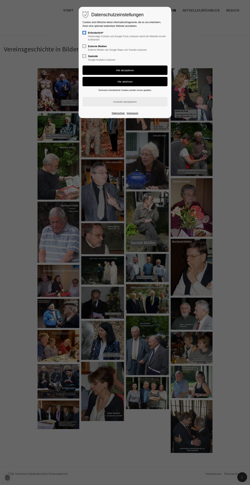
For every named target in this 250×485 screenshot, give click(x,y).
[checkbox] (84, 32)
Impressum (132, 113)
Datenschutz (118, 113)
